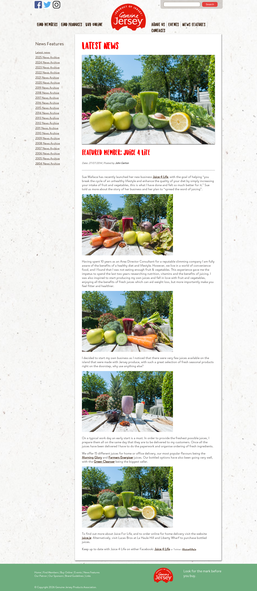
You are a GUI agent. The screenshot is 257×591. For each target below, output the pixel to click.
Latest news (42, 52)
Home (37, 572)
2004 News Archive (47, 163)
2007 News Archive (47, 148)
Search (210, 4)
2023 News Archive (47, 67)
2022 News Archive (47, 72)
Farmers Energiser (121, 457)
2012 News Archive (47, 123)
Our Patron (40, 576)
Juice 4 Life (160, 177)
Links (88, 576)
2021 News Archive (47, 77)
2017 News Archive (47, 98)
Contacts (158, 31)
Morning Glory (92, 457)
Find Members (47, 25)
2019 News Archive (47, 87)
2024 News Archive (47, 62)
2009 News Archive (47, 138)
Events (173, 25)
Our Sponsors (56, 576)
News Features (194, 25)
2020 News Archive (47, 82)
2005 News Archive (47, 158)
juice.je (86, 538)
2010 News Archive (47, 133)
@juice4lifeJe (189, 549)
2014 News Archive (47, 113)
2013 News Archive (47, 118)
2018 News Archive (47, 93)
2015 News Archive (47, 108)
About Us (158, 25)
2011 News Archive (46, 128)
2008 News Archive (47, 143)
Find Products (71, 25)
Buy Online (94, 25)
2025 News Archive (47, 57)
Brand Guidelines (74, 576)
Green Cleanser (104, 461)
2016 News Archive (47, 103)
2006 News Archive (47, 153)
